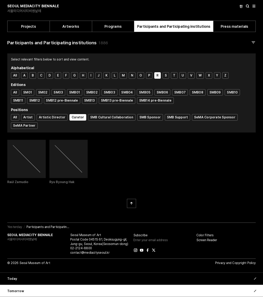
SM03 (58, 92)
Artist (28, 117)
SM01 (27, 92)
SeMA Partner (24, 125)
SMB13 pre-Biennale (117, 100)
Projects (28, 26)
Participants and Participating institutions (174, 26)
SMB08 (197, 92)
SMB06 (162, 92)
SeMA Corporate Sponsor (214, 117)
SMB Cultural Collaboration (111, 117)
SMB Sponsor (150, 117)
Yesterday (14, 227)
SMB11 (18, 100)
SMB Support (177, 117)
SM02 (43, 92)
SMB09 (215, 92)
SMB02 (92, 92)
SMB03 (109, 92)
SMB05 (144, 92)
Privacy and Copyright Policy (235, 263)
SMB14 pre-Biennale (155, 100)
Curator (78, 117)
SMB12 (34, 100)
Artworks (70, 26)
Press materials (234, 26)
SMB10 (232, 92)
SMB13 (89, 100)
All (15, 75)
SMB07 (180, 92)
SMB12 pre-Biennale (62, 100)
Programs (113, 26)
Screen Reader (206, 240)
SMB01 (74, 92)
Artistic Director (52, 117)
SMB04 (127, 92)
